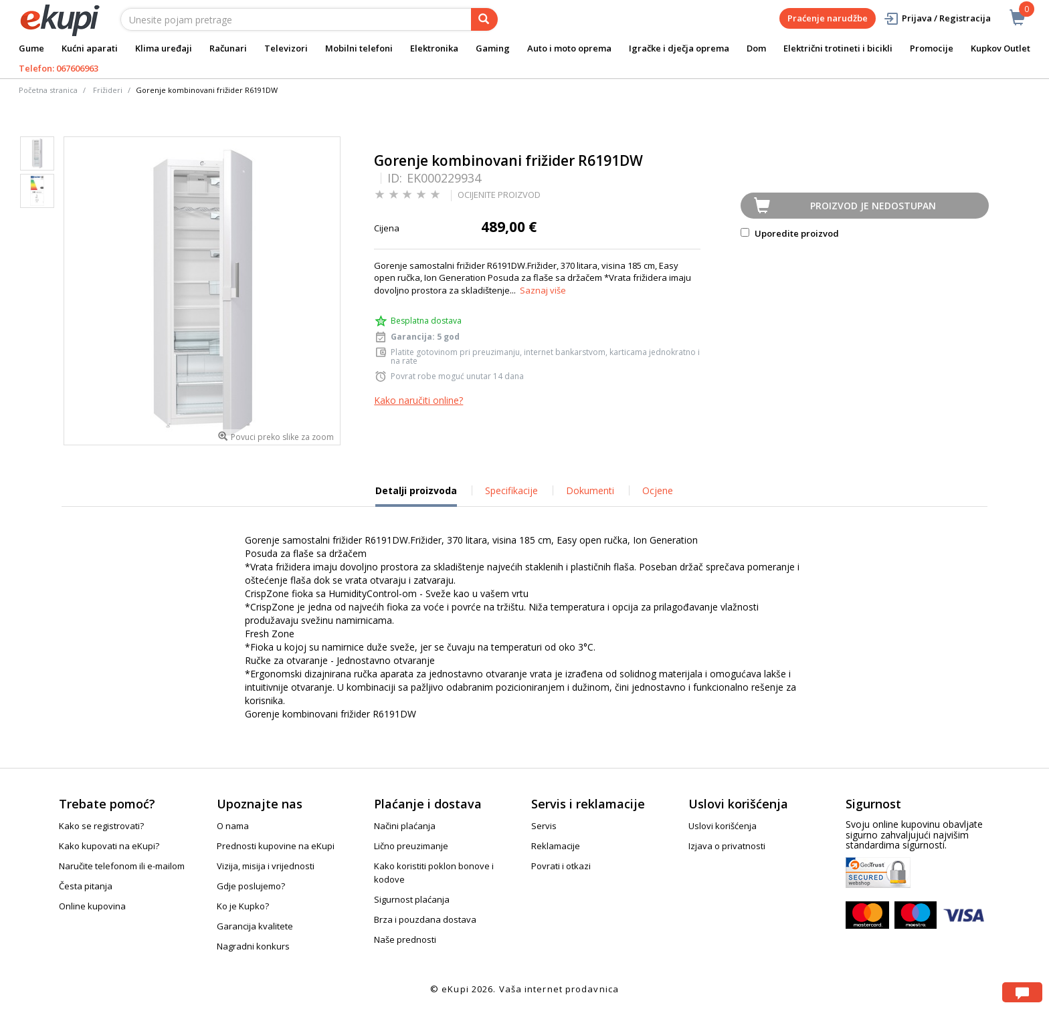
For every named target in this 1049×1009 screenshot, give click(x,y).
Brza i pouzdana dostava (425, 919)
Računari (228, 48)
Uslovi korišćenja (722, 826)
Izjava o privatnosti (726, 846)
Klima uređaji (163, 48)
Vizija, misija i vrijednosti (265, 866)
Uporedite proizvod (790, 233)
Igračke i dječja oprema (679, 48)
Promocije (931, 48)
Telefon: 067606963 (58, 68)
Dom (756, 48)
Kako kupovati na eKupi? (109, 846)
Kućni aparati (90, 48)
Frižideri (107, 90)
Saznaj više (543, 290)
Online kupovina (92, 906)
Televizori (286, 48)
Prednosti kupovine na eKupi (276, 846)
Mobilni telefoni (359, 48)
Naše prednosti (405, 939)
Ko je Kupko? (243, 906)
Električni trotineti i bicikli (837, 48)
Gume (31, 48)
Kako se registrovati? (101, 826)
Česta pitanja (85, 886)
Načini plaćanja (405, 826)
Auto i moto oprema (569, 48)
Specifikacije (511, 490)
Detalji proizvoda (416, 495)
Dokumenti (590, 490)
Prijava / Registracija (937, 18)
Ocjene (657, 490)
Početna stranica (48, 90)
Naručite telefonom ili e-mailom (122, 866)
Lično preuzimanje (411, 846)
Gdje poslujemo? (251, 886)
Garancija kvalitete (255, 926)
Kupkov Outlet (1000, 48)
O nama (233, 826)
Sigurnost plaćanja (412, 899)
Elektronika (434, 48)
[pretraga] (484, 19)
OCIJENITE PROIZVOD (499, 195)
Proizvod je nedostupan (873, 205)
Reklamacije (555, 846)
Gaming (493, 48)
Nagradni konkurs (253, 946)
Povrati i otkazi (561, 866)
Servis (544, 826)
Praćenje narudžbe (827, 18)
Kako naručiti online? (418, 400)
